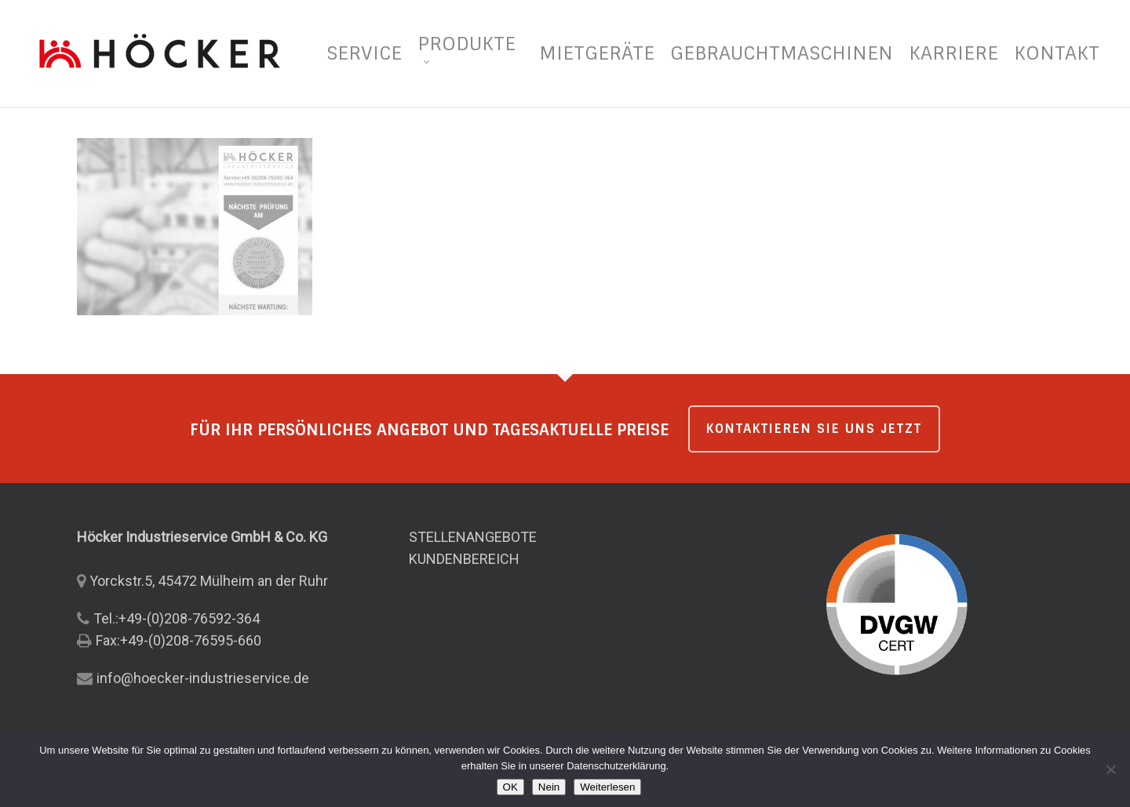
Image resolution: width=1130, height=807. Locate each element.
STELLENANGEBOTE (473, 537)
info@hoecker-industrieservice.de (203, 678)
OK (510, 787)
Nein (549, 787)
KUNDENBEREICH (464, 559)
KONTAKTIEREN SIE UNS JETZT (814, 428)
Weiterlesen (607, 787)
